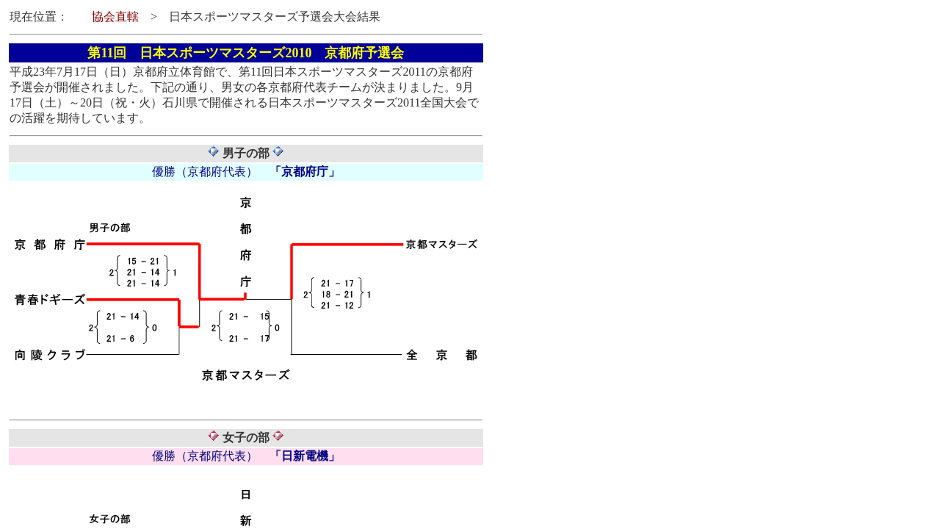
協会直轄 (115, 16)
